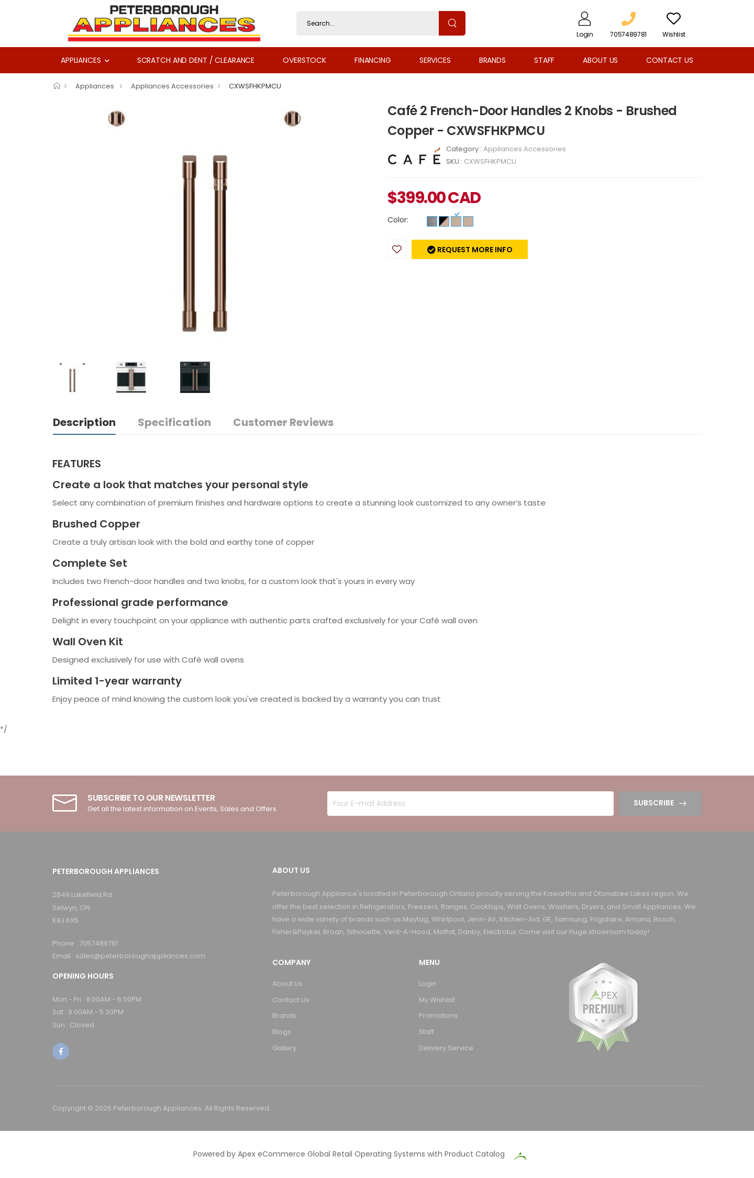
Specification (174, 422)
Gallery (284, 1048)
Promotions (438, 1015)
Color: (397, 220)
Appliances (81, 60)
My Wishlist (437, 1000)
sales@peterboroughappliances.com (140, 956)
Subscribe (654, 803)
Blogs (281, 1032)
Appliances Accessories (172, 86)
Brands (492, 60)
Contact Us (669, 60)
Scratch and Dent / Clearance (195, 60)
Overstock (304, 60)
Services (435, 60)
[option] (212, 220)
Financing (372, 60)
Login (428, 984)
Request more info (474, 249)
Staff (544, 60)
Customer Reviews (283, 422)
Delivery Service (446, 1048)
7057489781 (98, 943)
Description (84, 422)
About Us (600, 60)
